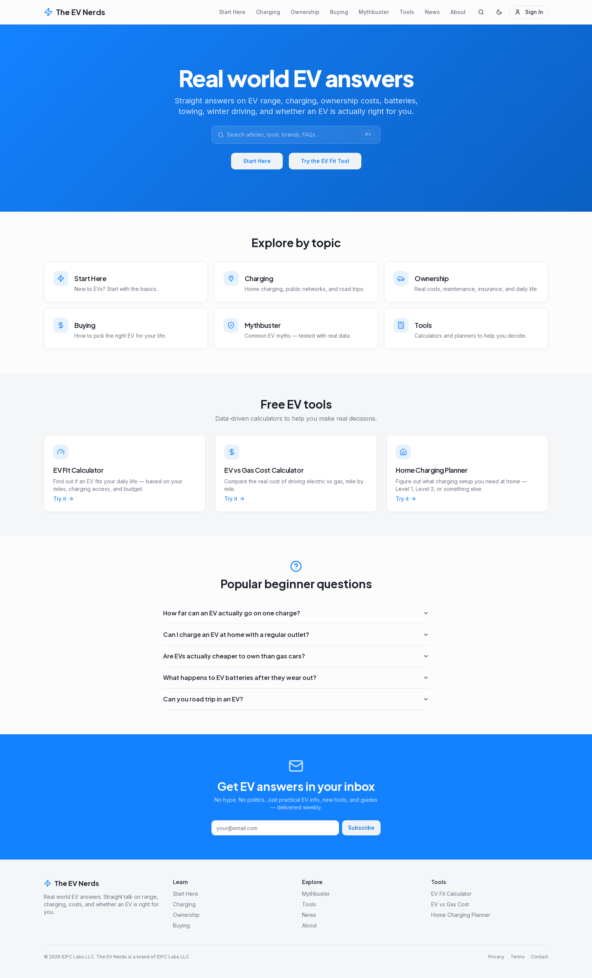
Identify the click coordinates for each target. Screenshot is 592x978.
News (432, 12)
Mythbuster (374, 12)
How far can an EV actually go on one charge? (296, 613)
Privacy (496, 957)
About (458, 12)
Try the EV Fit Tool (325, 161)
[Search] (481, 12)
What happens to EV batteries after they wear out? (296, 677)
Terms (517, 957)
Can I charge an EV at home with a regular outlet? (296, 634)
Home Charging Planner (460, 915)
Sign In (529, 12)
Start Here (232, 12)
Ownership (305, 12)
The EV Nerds (71, 883)
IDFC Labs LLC (78, 957)
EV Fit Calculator (451, 893)
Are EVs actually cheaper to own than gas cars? (296, 656)
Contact (539, 957)
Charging (268, 12)
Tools (406, 12)
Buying (339, 12)
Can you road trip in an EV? (296, 699)
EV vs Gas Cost (450, 904)
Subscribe (361, 827)
